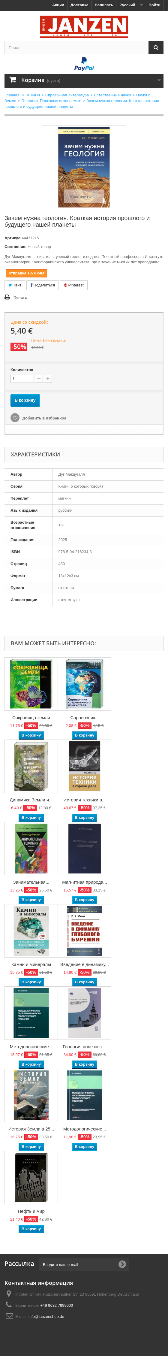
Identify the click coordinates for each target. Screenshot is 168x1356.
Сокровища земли (31, 717)
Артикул (12, 238)
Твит (14, 285)
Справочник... (84, 717)
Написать (104, 5)
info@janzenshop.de (46, 1316)
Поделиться (42, 285)
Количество (21, 370)
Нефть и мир (31, 1211)
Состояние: (15, 246)
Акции (58, 5)
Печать (20, 297)
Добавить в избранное (43, 418)
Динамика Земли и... (31, 799)
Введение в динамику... (84, 964)
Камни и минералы (31, 964)
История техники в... (85, 799)
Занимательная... (31, 882)
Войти (154, 5)
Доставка (79, 5)
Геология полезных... (84, 1046)
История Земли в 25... (31, 1128)
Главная (11, 95)
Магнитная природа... (84, 882)
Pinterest (74, 285)
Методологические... (31, 1046)
